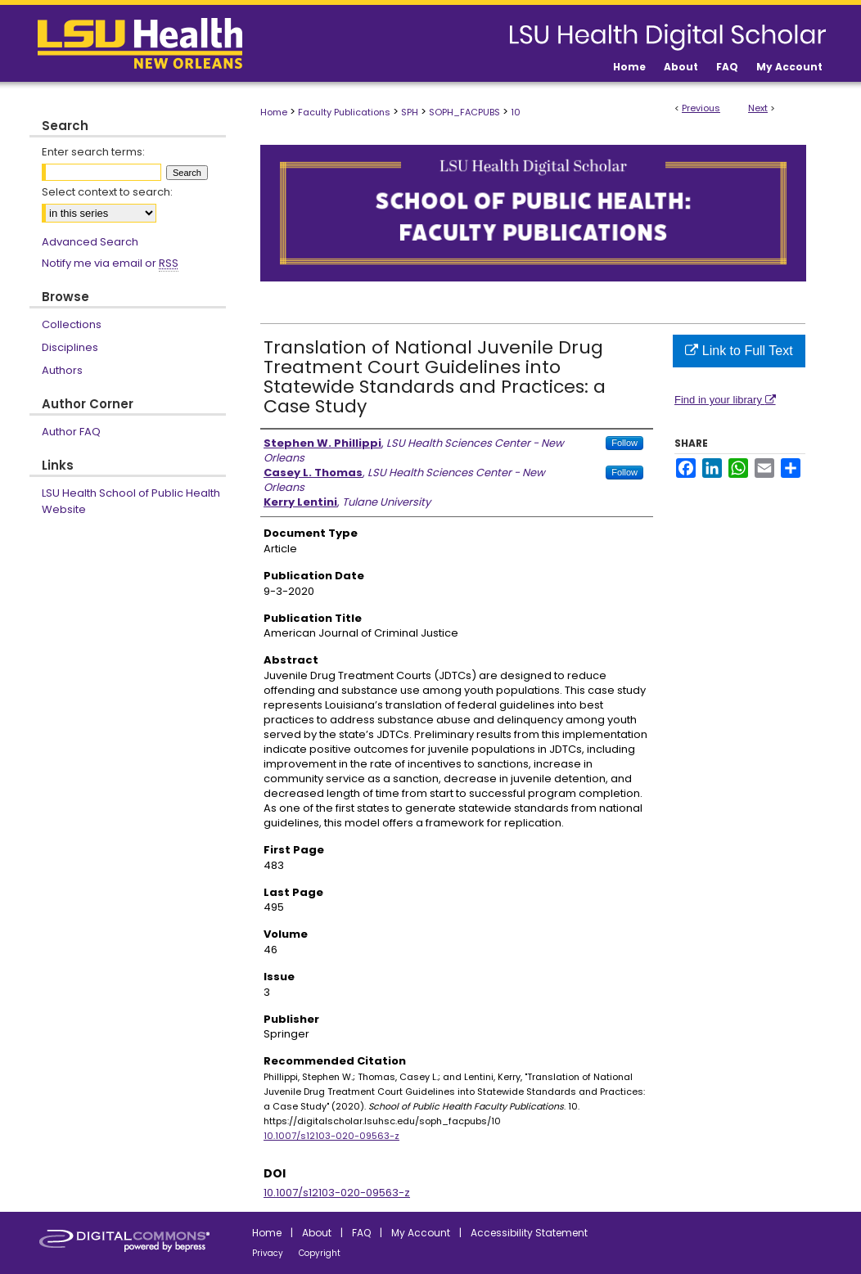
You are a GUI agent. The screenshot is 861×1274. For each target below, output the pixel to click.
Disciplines (70, 347)
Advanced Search (90, 242)
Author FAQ (71, 431)
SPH (409, 112)
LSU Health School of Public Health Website (131, 501)
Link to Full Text (738, 351)
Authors (62, 370)
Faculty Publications (344, 112)
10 (516, 112)
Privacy (267, 1253)
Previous (701, 108)
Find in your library (725, 400)
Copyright (319, 1253)
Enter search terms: (93, 152)
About (316, 1233)
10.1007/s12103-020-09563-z (331, 1135)
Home (273, 112)
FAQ (361, 1233)
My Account (420, 1233)
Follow (624, 443)
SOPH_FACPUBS (464, 112)
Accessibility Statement (529, 1233)
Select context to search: (107, 192)
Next (758, 108)
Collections (71, 324)
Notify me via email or (110, 263)
